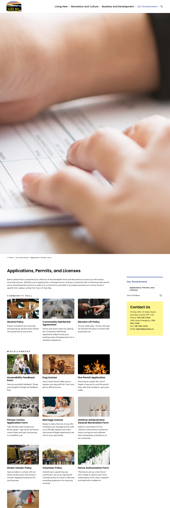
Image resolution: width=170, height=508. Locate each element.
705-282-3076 (141, 326)
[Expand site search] (161, 6)
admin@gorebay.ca (145, 329)
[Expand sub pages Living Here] (69, 6)
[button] (142, 295)
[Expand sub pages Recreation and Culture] (99, 6)
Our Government (147, 6)
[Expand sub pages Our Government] (158, 6)
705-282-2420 (143, 317)
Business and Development (118, 6)
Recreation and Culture (84, 6)
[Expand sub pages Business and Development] (135, 6)
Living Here (61, 6)
